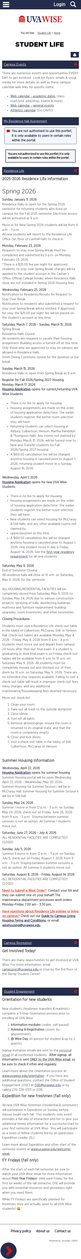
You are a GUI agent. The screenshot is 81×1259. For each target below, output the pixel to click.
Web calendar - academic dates (33, 96)
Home (57, 33)
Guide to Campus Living (58, 916)
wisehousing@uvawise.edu (21, 925)
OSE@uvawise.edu (48, 1085)
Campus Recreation (18, 943)
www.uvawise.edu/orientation (23, 1075)
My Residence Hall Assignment (25, 121)
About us (42, 1231)
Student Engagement (19, 991)
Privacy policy (21, 1231)
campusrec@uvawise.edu (20, 969)
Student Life (44, 33)
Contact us (63, 1231)
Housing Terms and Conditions (24, 920)
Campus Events (15, 64)
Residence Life (14, 171)
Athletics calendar (23, 110)
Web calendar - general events (32, 105)
